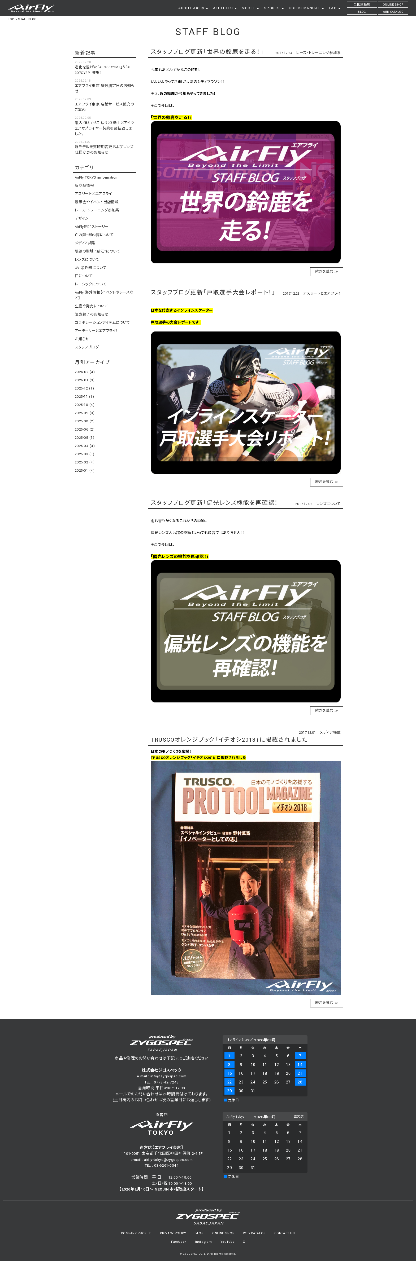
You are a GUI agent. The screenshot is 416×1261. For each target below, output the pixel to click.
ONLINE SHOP (223, 1233)
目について (84, 276)
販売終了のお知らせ (91, 314)
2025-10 (84, 404)
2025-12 (84, 388)
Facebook (179, 1242)
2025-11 (84, 396)
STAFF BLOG (27, 19)
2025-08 (84, 421)
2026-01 (84, 380)
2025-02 (84, 462)
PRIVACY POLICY (173, 1233)
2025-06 (84, 429)
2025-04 (85, 446)
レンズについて (328, 504)
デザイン (82, 218)
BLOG (199, 1233)
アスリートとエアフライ (322, 293)
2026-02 (85, 372)
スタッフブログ (87, 347)
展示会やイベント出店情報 (97, 202)
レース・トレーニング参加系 (318, 53)
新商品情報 (84, 185)
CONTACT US (284, 1233)
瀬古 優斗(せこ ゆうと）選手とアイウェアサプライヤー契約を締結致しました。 (104, 128)
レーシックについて (90, 284)
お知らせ (82, 339)
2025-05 (84, 437)
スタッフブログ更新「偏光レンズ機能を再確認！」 (216, 503)
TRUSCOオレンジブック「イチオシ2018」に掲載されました (229, 740)
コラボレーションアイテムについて (102, 322)
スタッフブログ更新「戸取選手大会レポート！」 (213, 293)
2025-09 (84, 413)
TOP (11, 19)
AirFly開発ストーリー (92, 226)
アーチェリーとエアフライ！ (96, 331)
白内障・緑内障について (94, 235)
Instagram (203, 1242)
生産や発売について (91, 306)
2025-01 (84, 470)
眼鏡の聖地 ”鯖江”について (97, 251)
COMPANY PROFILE (136, 1233)
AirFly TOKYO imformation (96, 177)
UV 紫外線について (91, 268)
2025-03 (84, 454)
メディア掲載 (330, 732)
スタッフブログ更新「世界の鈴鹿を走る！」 (207, 52)
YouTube (227, 1242)
